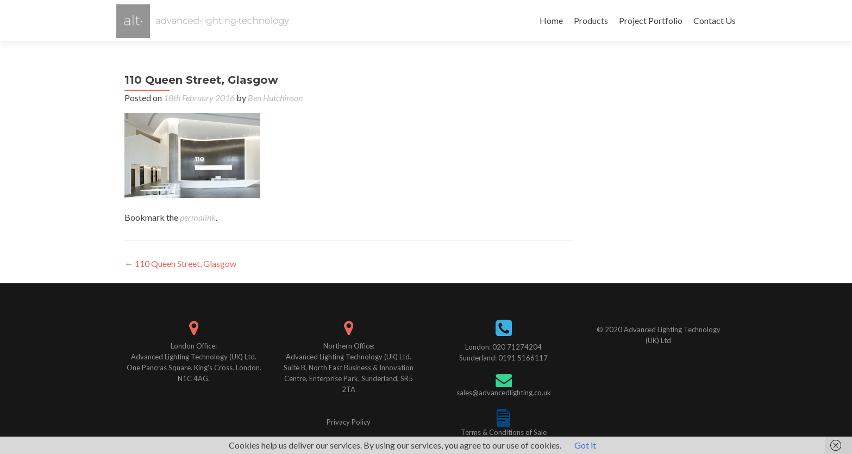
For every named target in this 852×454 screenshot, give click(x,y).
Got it (585, 445)
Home (551, 20)
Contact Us (714, 20)
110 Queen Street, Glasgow (180, 263)
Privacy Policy (349, 422)
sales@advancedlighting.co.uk (503, 392)
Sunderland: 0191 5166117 (503, 357)
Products (591, 20)
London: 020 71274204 (503, 347)
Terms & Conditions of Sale (504, 432)
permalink (198, 217)
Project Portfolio (650, 20)
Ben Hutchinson (275, 97)
